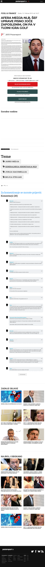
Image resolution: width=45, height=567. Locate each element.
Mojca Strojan (12, 177)
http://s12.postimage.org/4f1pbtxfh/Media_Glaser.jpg (19, 246)
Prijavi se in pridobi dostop (22, 84)
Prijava (41, 1)
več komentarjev (22, 374)
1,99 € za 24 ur (11, 80)
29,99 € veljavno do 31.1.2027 (32, 80)
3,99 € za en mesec (20, 80)
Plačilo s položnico (22, 91)
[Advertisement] (22, 129)
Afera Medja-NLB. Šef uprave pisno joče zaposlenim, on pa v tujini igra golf (19, 23)
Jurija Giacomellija (15, 172)
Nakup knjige (22, 99)
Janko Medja (11, 161)
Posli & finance (8, 13)
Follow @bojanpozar (14, 149)
